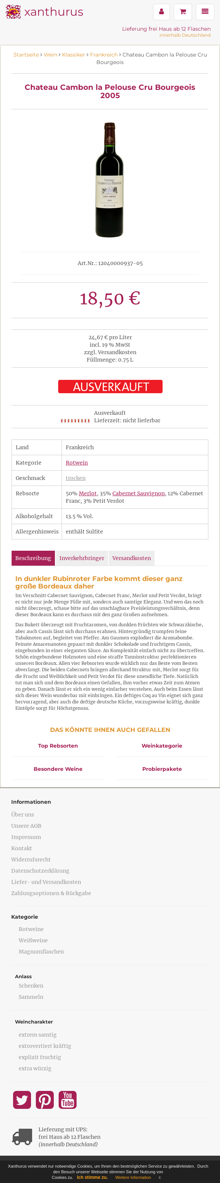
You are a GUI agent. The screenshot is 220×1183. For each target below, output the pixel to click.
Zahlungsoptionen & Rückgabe (51, 893)
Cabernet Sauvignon (138, 493)
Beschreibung (33, 558)
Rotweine (31, 929)
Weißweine (33, 940)
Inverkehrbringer (81, 558)
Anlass (23, 976)
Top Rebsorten (58, 745)
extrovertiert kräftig (45, 1046)
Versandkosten (131, 558)
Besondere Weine (58, 769)
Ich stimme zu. (92, 1177)
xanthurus (53, 11)
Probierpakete (162, 769)
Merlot (88, 493)
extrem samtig (38, 1034)
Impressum (26, 837)
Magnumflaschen (41, 951)
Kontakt (21, 848)
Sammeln (31, 997)
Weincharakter (34, 1022)
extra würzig (35, 1068)
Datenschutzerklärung (40, 870)
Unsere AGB (26, 825)
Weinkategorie (162, 745)
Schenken (31, 985)
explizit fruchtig (40, 1057)
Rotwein (77, 462)
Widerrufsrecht (31, 859)
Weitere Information (133, 1177)
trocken (76, 478)
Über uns (22, 814)
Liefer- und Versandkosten (46, 882)
